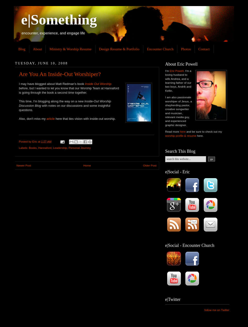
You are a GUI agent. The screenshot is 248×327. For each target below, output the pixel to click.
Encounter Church (160, 49)
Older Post (149, 165)
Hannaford (45, 147)
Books (33, 147)
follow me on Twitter (216, 310)
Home (87, 165)
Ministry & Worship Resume (70, 49)
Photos (186, 49)
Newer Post (23, 165)
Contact (204, 49)
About (37, 49)
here (183, 131)
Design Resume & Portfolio (119, 49)
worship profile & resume (180, 135)
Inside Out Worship (98, 84)
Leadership (60, 147)
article (50, 119)
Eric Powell (177, 70)
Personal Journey (80, 147)
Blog (21, 49)
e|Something (59, 20)
